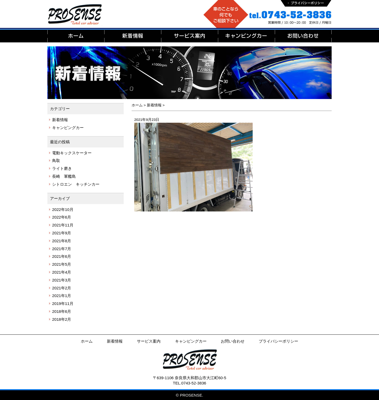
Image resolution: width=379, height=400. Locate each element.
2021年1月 (61, 295)
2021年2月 (61, 288)
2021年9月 (61, 233)
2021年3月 (61, 280)
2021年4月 (61, 272)
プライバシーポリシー (278, 341)
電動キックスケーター (72, 153)
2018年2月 (61, 319)
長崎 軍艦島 (64, 176)
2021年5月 (61, 264)
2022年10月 (62, 209)
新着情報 (60, 119)
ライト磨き (62, 168)
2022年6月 (61, 217)
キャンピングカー (68, 127)
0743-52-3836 (193, 383)
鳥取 (56, 160)
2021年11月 (62, 225)
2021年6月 (61, 256)
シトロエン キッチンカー (75, 184)
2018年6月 (61, 311)
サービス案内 (149, 341)
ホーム (87, 341)
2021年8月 (61, 241)
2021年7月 (61, 248)
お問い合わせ (233, 341)
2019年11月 (62, 303)
